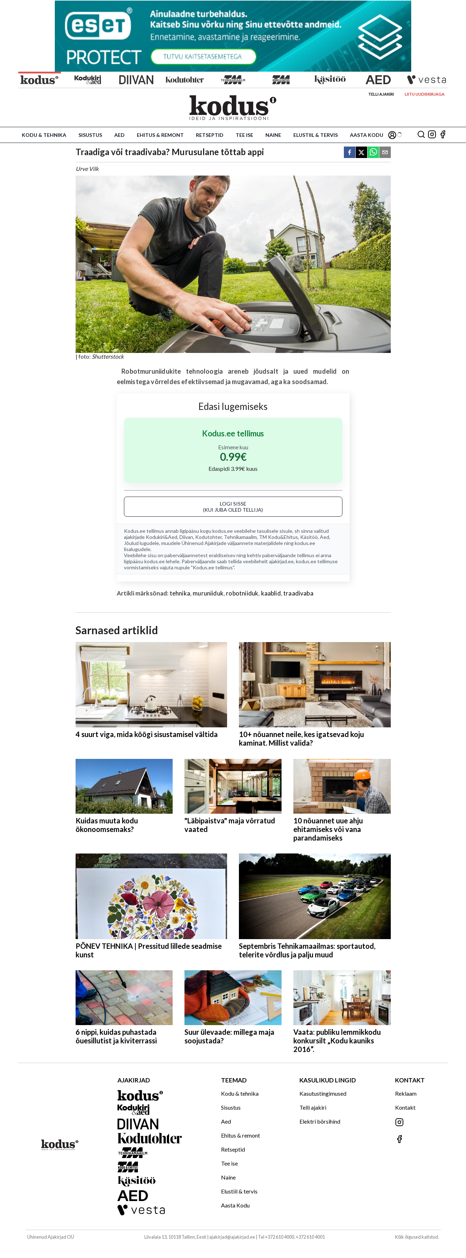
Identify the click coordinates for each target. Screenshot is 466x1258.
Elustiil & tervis (315, 135)
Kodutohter (208, 537)
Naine (273, 135)
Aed (119, 135)
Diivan (186, 537)
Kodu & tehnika (44, 135)
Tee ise (244, 135)
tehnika (180, 593)
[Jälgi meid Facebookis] (442, 135)
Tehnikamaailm (240, 537)
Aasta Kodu (366, 135)
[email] (385, 153)
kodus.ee (222, 531)
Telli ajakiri (381, 94)
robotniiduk (242, 593)
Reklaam (406, 1093)
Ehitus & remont (160, 135)
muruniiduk (208, 593)
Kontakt (405, 1107)
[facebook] (349, 153)
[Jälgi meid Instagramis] (432, 135)
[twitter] (361, 153)
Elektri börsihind (319, 1121)
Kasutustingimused (322, 1093)
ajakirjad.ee (281, 561)
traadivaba (298, 593)
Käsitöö (309, 537)
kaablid (271, 593)
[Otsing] (421, 135)
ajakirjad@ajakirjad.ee (232, 1237)
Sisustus (90, 135)
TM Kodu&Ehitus (278, 537)
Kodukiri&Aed (161, 537)
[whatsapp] (373, 153)
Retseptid (210, 135)
